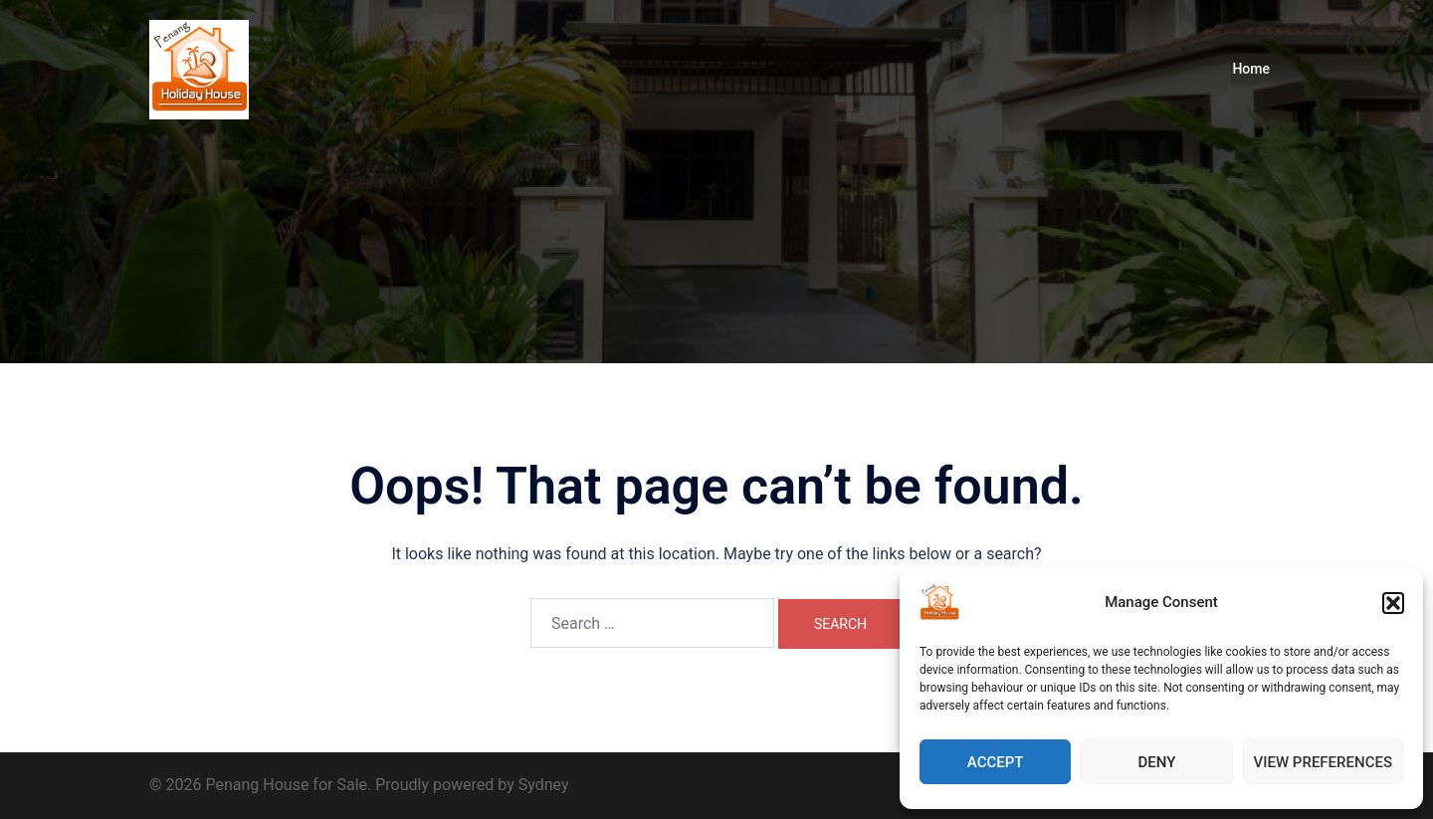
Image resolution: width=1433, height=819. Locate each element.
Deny (1156, 762)
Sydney (543, 784)
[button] (1393, 603)
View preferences (1323, 762)
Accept (995, 762)
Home (1251, 69)
